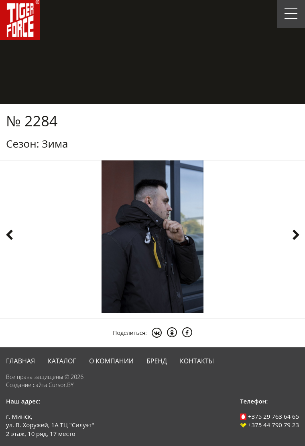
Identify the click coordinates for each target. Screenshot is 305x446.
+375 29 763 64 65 (269, 416)
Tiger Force (20, 20)
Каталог (62, 361)
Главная (20, 361)
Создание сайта (26, 385)
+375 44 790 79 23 (269, 425)
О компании (111, 361)
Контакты (197, 361)
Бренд (156, 361)
